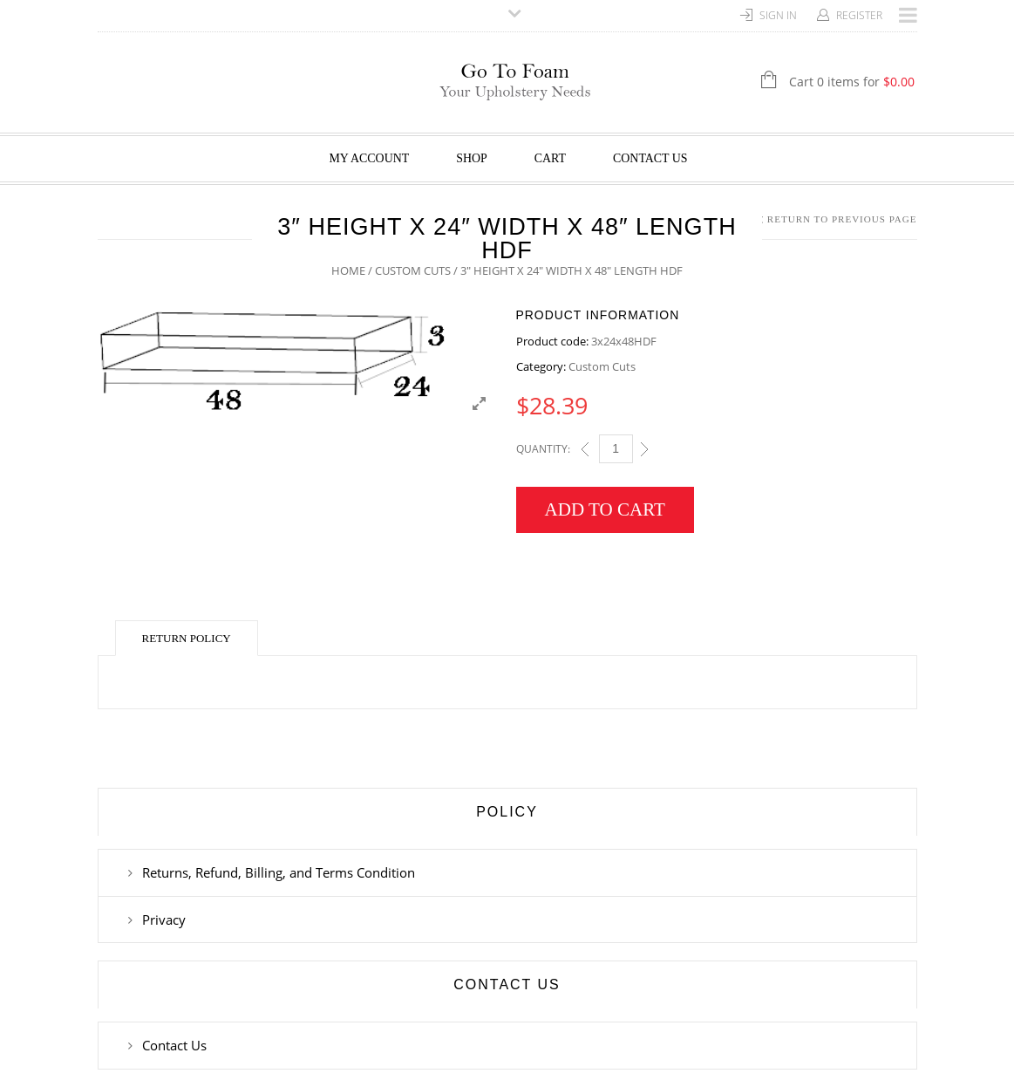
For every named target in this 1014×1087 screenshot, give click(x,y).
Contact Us (650, 158)
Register (859, 15)
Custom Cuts (413, 270)
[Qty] (616, 448)
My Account (369, 158)
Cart (550, 158)
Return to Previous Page (842, 219)
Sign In (778, 15)
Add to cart (605, 509)
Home (348, 270)
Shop (471, 158)
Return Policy (186, 638)
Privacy (164, 919)
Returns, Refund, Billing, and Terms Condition (278, 872)
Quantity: (543, 448)
